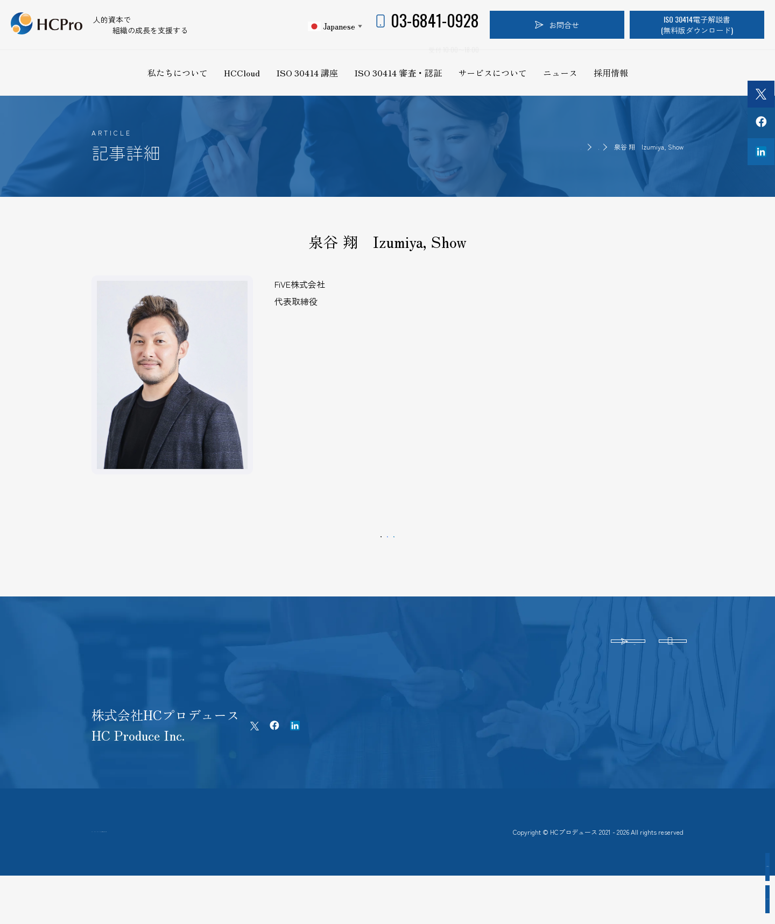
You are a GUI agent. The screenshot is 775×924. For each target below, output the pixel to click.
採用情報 (611, 72)
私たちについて (177, 72)
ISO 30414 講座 (307, 72)
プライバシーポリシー (173, 868)
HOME (538, 146)
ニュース (560, 72)
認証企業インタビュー (715, 867)
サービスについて (492, 72)
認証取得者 (581, 146)
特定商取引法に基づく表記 (277, 868)
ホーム (102, 868)
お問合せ (557, 24)
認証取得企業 (715, 899)
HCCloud (242, 72)
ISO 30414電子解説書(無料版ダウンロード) (697, 24)
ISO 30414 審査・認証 (398, 72)
